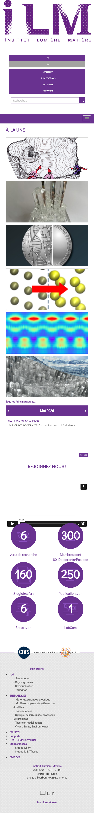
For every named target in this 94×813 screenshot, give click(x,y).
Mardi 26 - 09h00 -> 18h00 (23, 421)
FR (48, 58)
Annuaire (48, 90)
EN (48, 64)
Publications (48, 78)
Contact (48, 72)
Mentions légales (47, 802)
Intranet (48, 84)
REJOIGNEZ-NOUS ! (47, 466)
